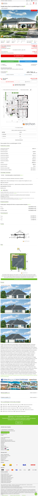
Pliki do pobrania (28, 74)
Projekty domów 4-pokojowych (7, 409)
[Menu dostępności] (2, 494)
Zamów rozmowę (10, 81)
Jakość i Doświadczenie (5, 454)
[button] (19, 384)
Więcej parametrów (34, 43)
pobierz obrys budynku (19, 279)
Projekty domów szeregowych (6, 476)
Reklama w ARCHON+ (5, 447)
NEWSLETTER (34, 0)
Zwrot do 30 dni (3, 458)
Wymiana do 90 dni (4, 456)
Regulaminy (3, 442)
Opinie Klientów (3, 446)
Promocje (2, 443)
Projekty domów (4, 404)
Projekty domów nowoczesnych (24, 406)
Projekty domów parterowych (27, 404)
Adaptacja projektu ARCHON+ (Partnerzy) (8, 441)
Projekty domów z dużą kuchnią (20, 411)
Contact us (3, 448)
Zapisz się (19, 422)
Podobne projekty (28, 61)
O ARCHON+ (3, 438)
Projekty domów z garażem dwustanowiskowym (9, 406)
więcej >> (21, 175)
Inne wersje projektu (10, 61)
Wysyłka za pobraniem (5, 460)
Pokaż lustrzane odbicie (5, 285)
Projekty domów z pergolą (18, 409)
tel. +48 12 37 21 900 (5, 432)
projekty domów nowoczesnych (19, 375)
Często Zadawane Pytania (5, 437)
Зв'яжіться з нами (5, 449)
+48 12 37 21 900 (33, 78)
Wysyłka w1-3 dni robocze (4, 65)
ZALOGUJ (28, 0)
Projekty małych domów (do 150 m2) (15, 404)
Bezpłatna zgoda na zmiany (5, 455)
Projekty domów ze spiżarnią (28, 409)
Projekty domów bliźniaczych (6, 480)
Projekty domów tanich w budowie (6, 475)
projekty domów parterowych (7, 375)
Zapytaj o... (28, 81)
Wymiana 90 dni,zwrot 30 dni (34, 65)
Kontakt (2, 435)
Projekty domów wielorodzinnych (6, 478)
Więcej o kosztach (10, 74)
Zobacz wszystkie (33, 392)
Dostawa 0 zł (3, 459)
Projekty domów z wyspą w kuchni (7, 411)
